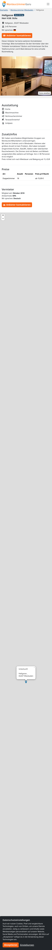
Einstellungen (27, 944)
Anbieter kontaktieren (17, 35)
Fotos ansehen (44, 93)
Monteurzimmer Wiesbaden (21, 10)
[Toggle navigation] (48, 4)
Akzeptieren (10, 944)
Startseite (4, 10)
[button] (26, 682)
